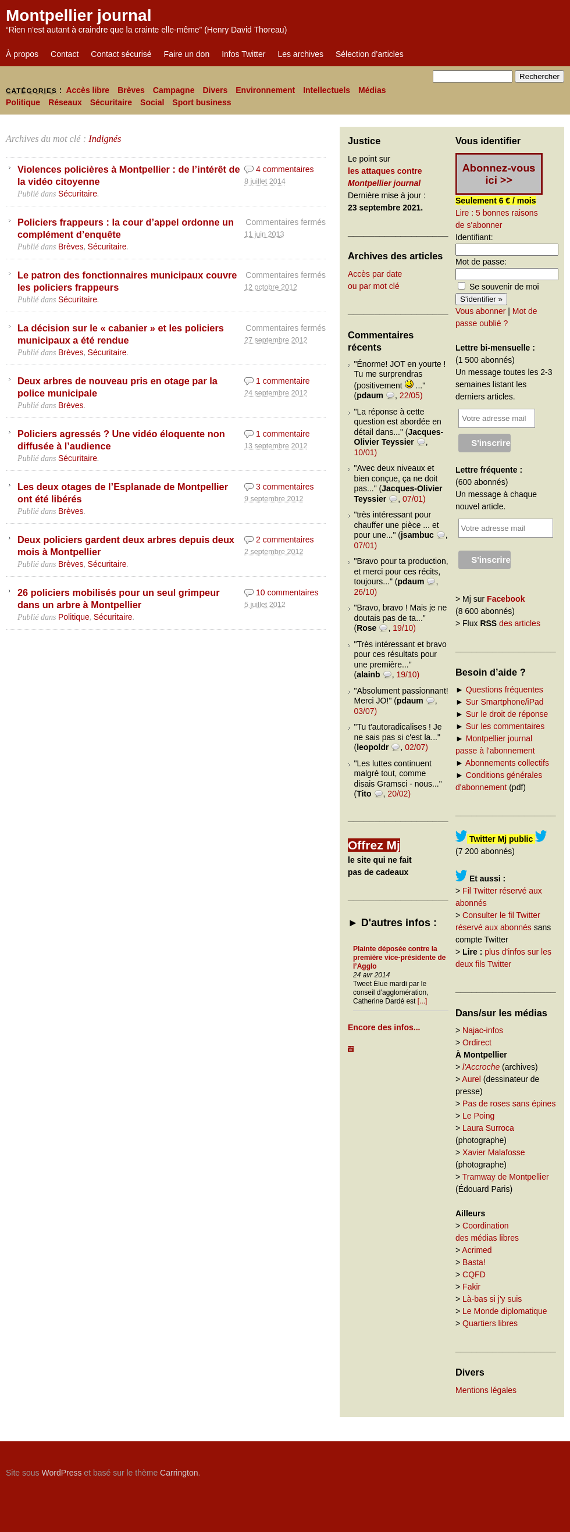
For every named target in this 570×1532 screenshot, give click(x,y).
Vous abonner (480, 311)
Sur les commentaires (505, 726)
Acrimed (476, 1250)
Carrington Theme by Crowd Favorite (491, 1468)
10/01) (365, 452)
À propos (22, 54)
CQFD (474, 1274)
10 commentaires (287, 592)
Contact (65, 54)
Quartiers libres (490, 1323)
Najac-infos (482, 1030)
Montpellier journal (78, 15)
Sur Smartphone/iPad (505, 701)
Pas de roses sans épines (508, 1103)
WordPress (61, 1472)
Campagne (174, 90)
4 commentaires (285, 169)
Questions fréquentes (504, 689)
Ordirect (476, 1042)
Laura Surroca (488, 1128)
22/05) (411, 395)
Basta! (474, 1262)
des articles (519, 623)
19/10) (404, 628)
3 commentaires (285, 486)
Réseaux (65, 102)
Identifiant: (474, 237)
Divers (214, 90)
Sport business (201, 102)
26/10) (365, 592)
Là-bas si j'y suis (492, 1299)
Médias (372, 90)
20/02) (399, 793)
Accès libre (87, 90)
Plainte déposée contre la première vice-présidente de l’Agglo (399, 957)
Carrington (179, 1472)
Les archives (300, 54)
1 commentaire (283, 380)
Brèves (131, 90)
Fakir (471, 1286)
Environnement (265, 90)
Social (152, 102)
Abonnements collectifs (507, 762)
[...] (423, 1001)
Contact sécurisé (121, 54)
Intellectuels (326, 90)
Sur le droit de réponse (507, 714)
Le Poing (478, 1115)
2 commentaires (285, 539)
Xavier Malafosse (493, 1152)
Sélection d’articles (370, 54)
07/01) (414, 498)
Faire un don (187, 54)
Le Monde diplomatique (504, 1311)
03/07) (365, 711)
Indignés (104, 138)
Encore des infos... (384, 1027)
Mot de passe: (481, 261)
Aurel (471, 1079)
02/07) (416, 747)
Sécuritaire (111, 102)
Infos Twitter (243, 54)
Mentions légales (485, 1390)
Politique (23, 102)
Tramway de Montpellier (505, 1176)
